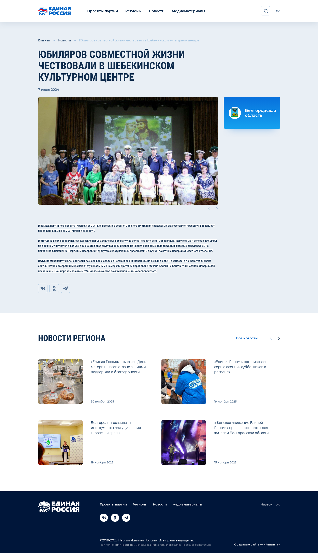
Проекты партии (101, 11)
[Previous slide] (209, 208)
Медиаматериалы (182, 11)
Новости (153, 11)
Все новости (247, 338)
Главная (44, 40)
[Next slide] (217, 208)
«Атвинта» (271, 544)
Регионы (130, 11)
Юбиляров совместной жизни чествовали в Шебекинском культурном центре (139, 40)
